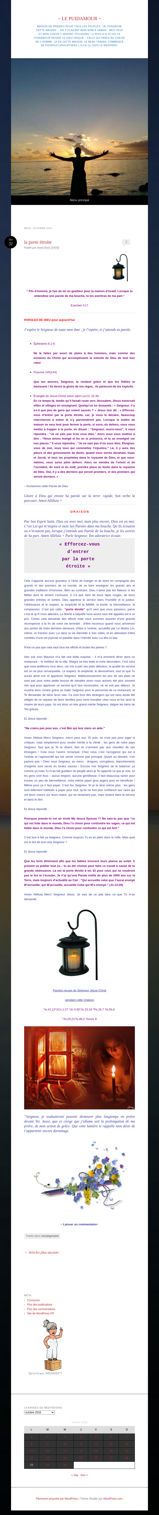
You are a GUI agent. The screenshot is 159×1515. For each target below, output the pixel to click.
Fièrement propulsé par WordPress (57, 1498)
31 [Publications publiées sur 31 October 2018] (64, 1465)
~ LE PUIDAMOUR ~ (79, 18)
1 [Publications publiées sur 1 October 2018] (31, 1436)
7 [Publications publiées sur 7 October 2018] (127, 1436)
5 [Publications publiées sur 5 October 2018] (96, 1436)
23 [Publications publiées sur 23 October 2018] (47, 1458)
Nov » (84, 1475)
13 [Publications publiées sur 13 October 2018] (111, 1443)
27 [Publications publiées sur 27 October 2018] (111, 1458)
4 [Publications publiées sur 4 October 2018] (81, 1436)
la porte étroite (38, 242)
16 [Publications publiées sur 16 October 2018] (47, 1450)
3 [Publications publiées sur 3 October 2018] (65, 1436)
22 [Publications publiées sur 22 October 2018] (31, 1458)
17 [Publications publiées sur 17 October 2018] (64, 1450)
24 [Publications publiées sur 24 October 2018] (64, 1458)
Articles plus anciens (41, 1252)
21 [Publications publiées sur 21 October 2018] (126, 1450)
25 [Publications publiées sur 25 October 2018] (80, 1458)
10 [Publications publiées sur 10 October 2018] (64, 1443)
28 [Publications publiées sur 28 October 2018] (126, 1458)
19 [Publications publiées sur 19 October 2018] (95, 1450)
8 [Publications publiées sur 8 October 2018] (31, 1443)
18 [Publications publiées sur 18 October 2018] (80, 1450)
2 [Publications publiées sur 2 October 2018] (47, 1436)
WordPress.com (112, 1498)
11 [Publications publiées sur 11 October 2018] (80, 1443)
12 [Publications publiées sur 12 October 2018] (95, 1443)
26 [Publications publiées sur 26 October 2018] (95, 1458)
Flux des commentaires (41, 1309)
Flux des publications (39, 1304)
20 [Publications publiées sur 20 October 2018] (111, 1450)
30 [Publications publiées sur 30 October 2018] (47, 1465)
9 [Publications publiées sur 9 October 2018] (47, 1443)
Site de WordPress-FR (40, 1313)
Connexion (33, 1300)
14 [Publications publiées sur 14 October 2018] (126, 1443)
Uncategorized (49, 1236)
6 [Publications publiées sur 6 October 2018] (111, 1436)
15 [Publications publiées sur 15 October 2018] (31, 1450)
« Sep (74, 1475)
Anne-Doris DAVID (48, 247)
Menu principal (79, 200)
